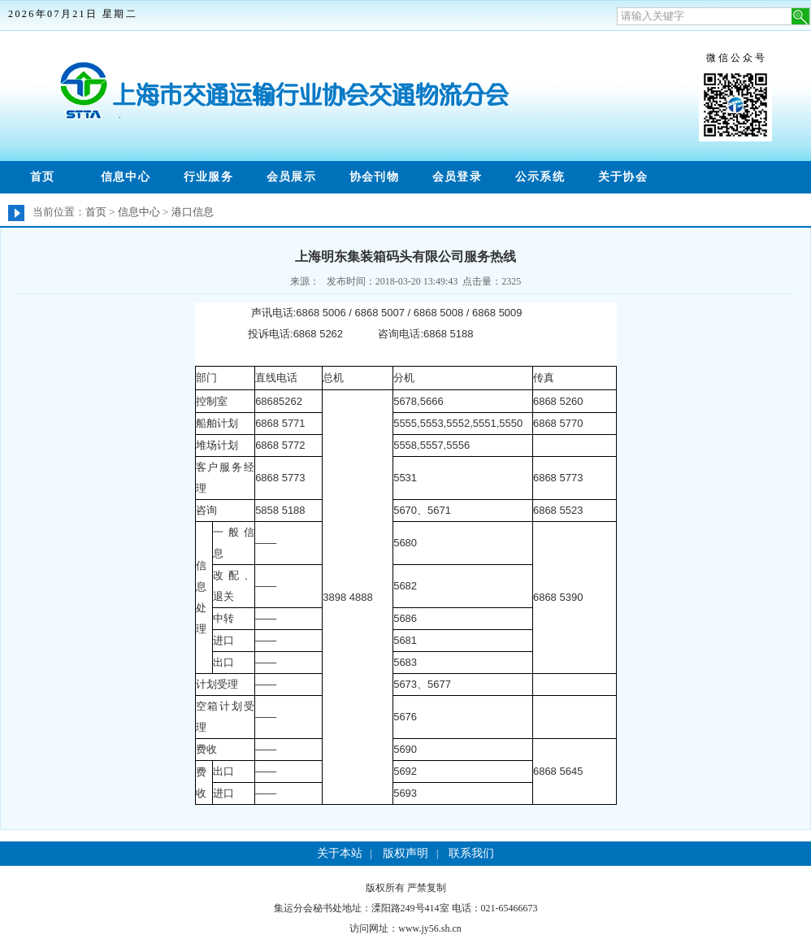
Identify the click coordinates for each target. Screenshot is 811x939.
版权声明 (405, 853)
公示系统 (540, 177)
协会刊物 (374, 177)
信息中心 (126, 177)
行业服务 (209, 177)
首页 (42, 177)
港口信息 (192, 212)
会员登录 (457, 177)
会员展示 (292, 177)
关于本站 (339, 853)
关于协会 (623, 177)
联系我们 (471, 853)
